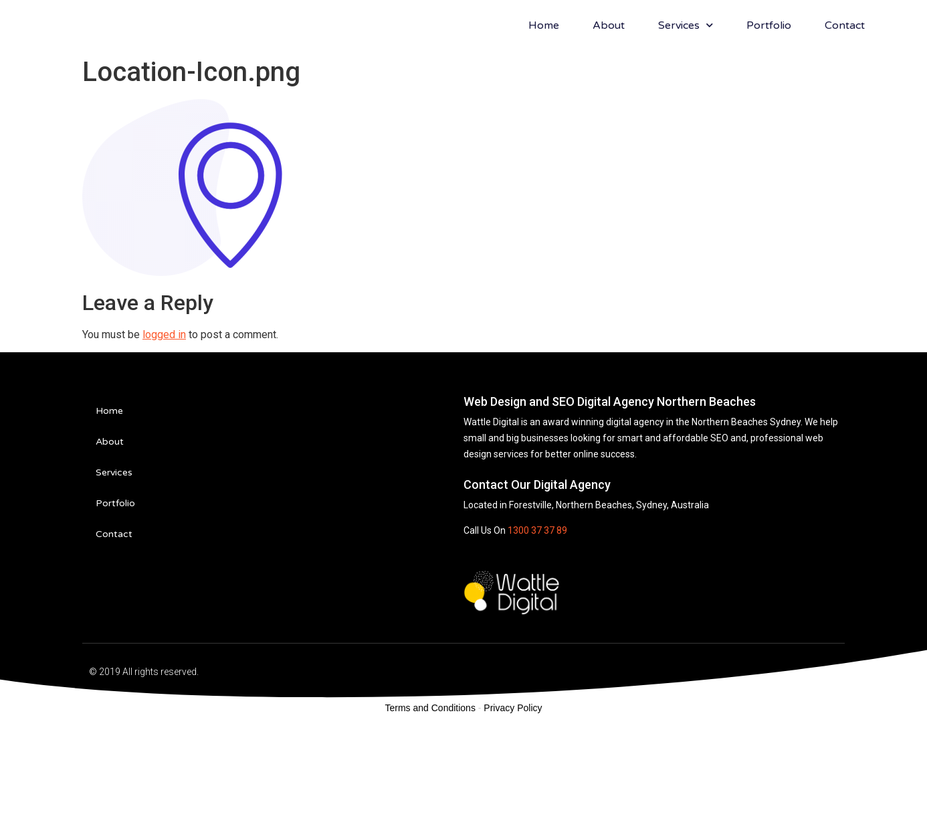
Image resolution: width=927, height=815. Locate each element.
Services (685, 70)
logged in (164, 424)
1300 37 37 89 (537, 620)
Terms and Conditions (430, 797)
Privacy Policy (513, 797)
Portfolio (768, 70)
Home (543, 70)
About (609, 70)
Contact (845, 70)
